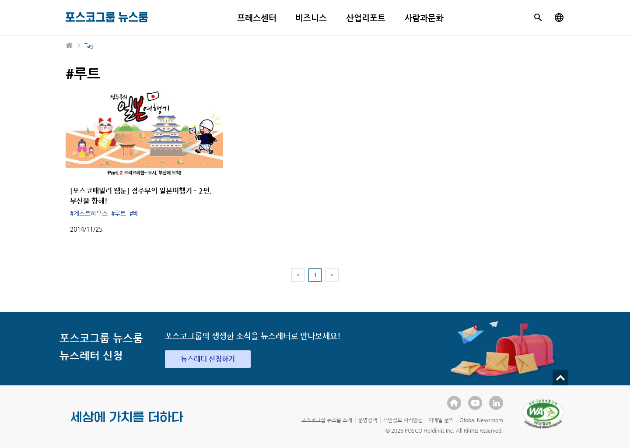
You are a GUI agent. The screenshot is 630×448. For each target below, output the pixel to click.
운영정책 (367, 420)
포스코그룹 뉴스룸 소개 (326, 420)
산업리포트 (365, 17)
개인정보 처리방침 (403, 420)
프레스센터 (256, 17)
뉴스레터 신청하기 (208, 359)
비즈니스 (311, 17)
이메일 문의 (441, 420)
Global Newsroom (481, 420)
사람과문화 (424, 17)
